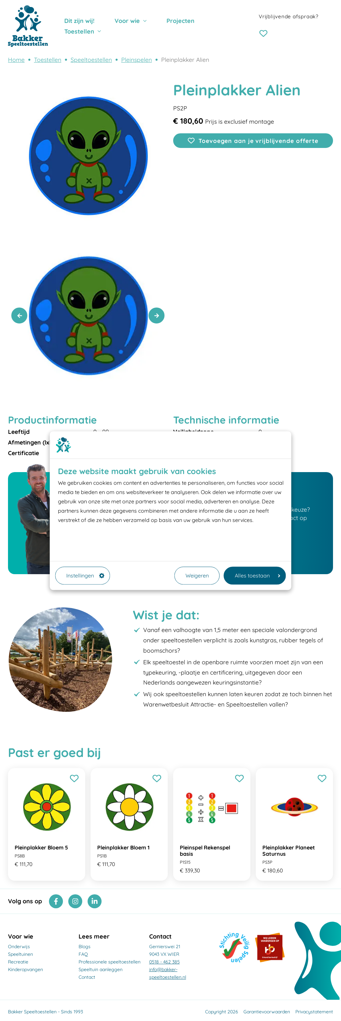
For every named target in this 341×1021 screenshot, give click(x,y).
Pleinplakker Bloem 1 (123, 847)
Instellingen (85, 575)
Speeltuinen (20, 954)
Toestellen (79, 31)
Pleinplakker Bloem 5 (41, 847)
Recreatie (18, 962)
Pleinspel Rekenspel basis (205, 850)
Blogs (85, 947)
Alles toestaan (257, 575)
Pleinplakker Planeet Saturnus (288, 850)
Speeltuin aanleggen (101, 969)
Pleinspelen (136, 59)
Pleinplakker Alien (185, 59)
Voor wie (127, 21)
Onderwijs (19, 947)
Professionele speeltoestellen (110, 962)
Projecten (180, 21)
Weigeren (197, 575)
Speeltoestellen (91, 59)
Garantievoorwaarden (266, 1012)
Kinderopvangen (25, 969)
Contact (87, 977)
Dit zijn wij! (79, 21)
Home (16, 59)
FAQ (83, 954)
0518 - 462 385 (164, 962)
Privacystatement (314, 1012)
